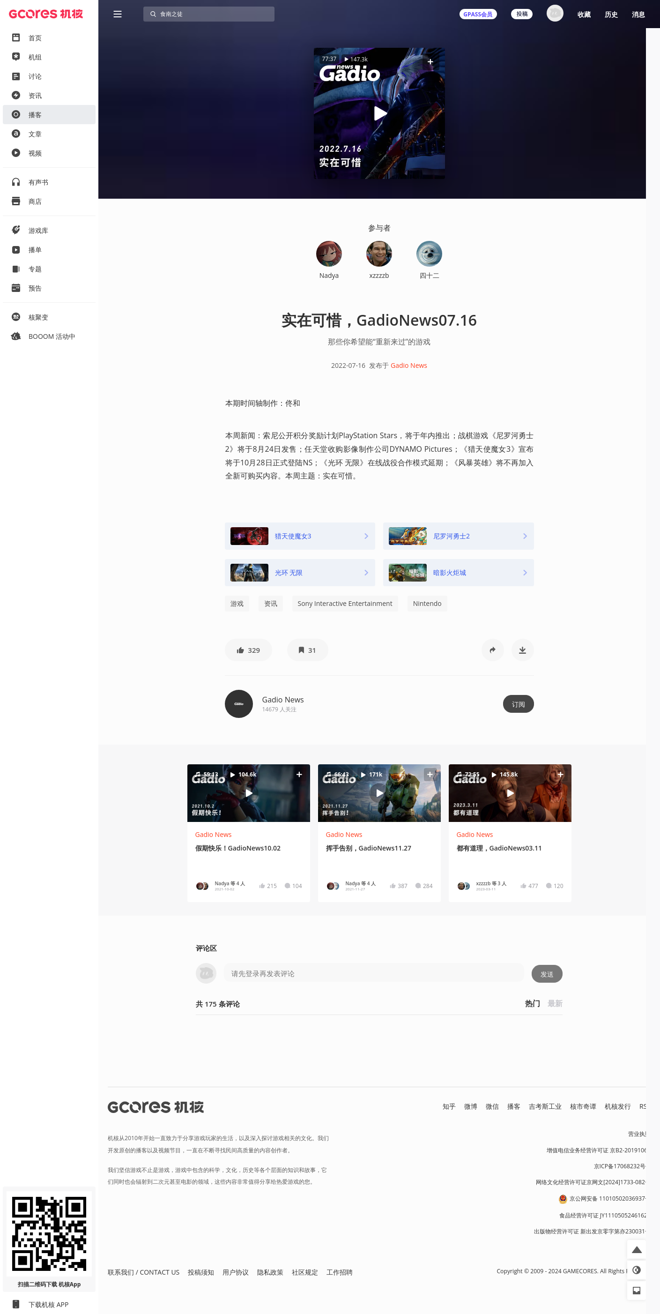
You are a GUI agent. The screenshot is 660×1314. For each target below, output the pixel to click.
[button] (430, 61)
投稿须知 (201, 1272)
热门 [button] (532, 1003)
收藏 (584, 14)
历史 (611, 14)
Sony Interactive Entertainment (345, 603)
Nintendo (427, 603)
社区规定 (305, 1272)
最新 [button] (555, 1003)
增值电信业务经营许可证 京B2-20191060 (599, 1150)
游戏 (237, 603)
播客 (513, 1106)
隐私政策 (270, 1272)
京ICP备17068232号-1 (622, 1166)
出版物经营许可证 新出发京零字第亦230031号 (592, 1231)
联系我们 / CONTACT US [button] (143, 1272)
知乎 (449, 1106)
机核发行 (618, 1106)
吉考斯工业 (545, 1106)
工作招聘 (339, 1272)
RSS (645, 1106)
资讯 (270, 603)
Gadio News (409, 365)
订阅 (518, 704)
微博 (470, 1106)
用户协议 (235, 1272)
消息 (638, 14)
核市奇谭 (583, 1106)
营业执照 (639, 1134)
